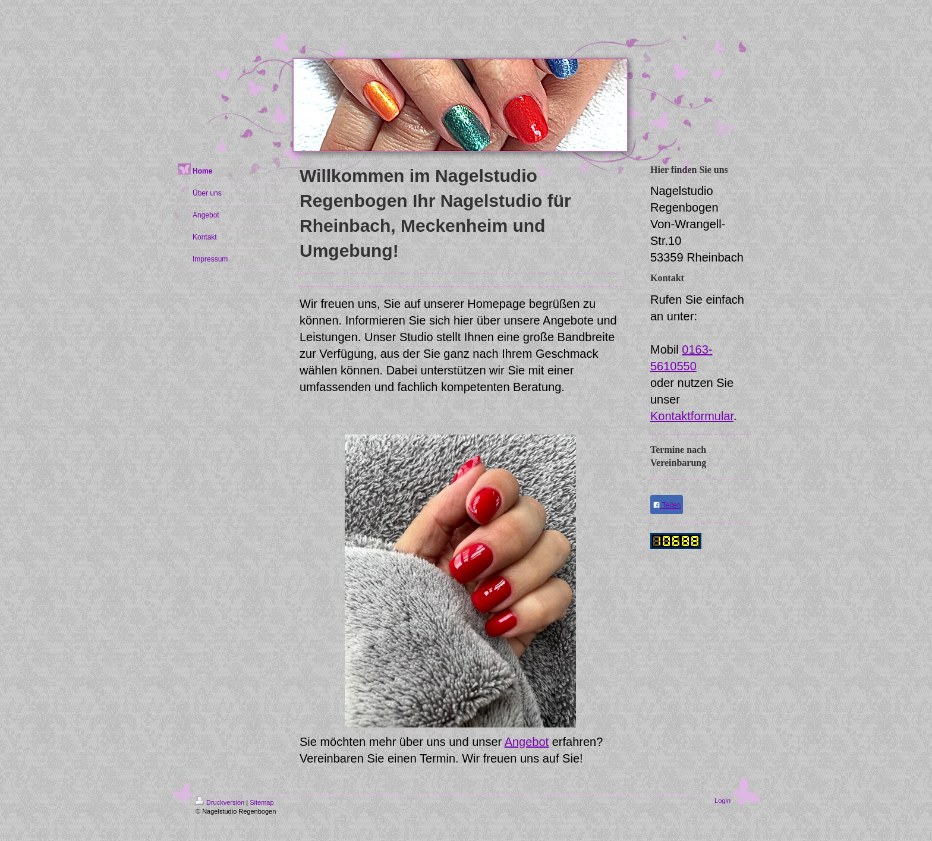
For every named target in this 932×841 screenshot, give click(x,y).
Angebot (527, 741)
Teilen (667, 505)
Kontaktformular (691, 416)
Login (722, 800)
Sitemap (261, 802)
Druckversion (220, 802)
